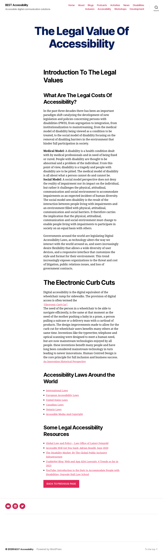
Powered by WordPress (51, 549)
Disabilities (138, 5)
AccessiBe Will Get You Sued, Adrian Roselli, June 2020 (81, 448)
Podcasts (102, 5)
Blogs (91, 5)
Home (71, 5)
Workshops (120, 9)
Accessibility (104, 9)
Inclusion (89, 9)
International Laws (58, 391)
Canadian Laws (56, 405)
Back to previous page (61, 484)
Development (137, 9)
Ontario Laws (55, 410)
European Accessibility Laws (64, 395)
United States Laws (58, 400)
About (81, 5)
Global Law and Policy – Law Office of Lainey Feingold (81, 443)
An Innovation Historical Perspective (67, 362)
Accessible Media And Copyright (67, 414)
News (126, 5)
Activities (115, 5)
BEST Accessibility (18, 5)
